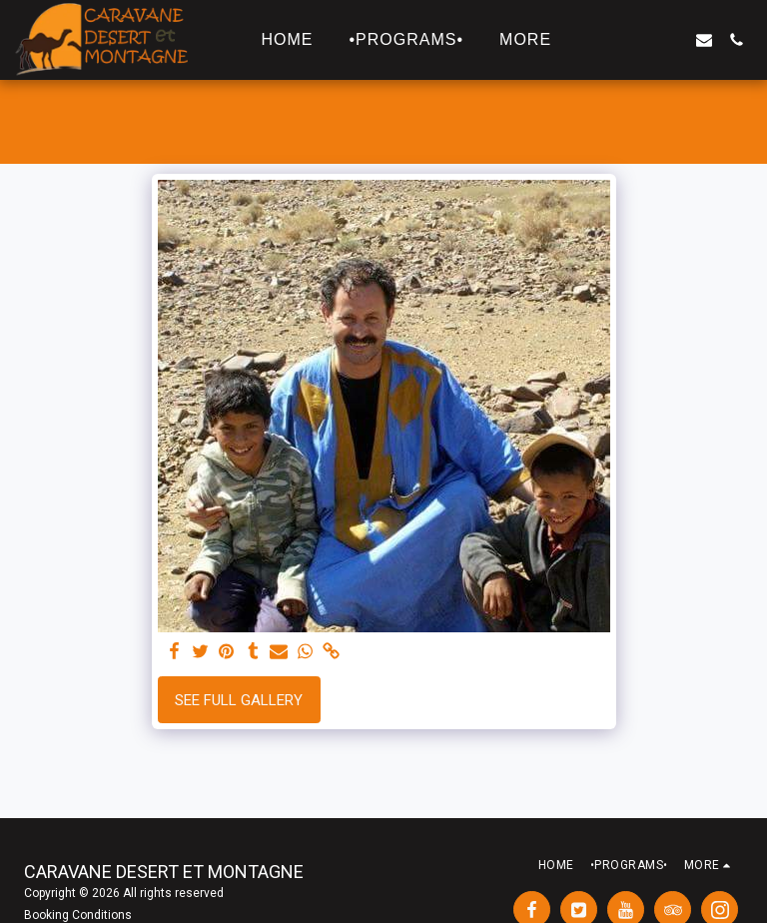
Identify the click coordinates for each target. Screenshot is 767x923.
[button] (608, 40)
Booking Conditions (78, 915)
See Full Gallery (239, 700)
